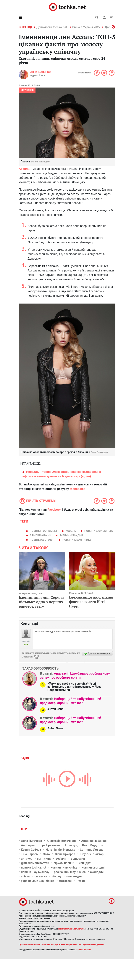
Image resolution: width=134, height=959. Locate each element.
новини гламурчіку (64, 867)
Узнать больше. (83, 949)
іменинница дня (71, 535)
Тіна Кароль (29, 854)
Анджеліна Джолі (93, 841)
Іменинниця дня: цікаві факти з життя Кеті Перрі (91, 602)
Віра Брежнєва (50, 845)
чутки (81, 881)
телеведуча (74, 876)
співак (25, 876)
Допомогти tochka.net (52, 27)
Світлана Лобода (92, 849)
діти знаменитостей (35, 863)
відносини (78, 858)
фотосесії (65, 881)
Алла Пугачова (31, 841)
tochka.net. (77, 488)
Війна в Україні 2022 (86, 27)
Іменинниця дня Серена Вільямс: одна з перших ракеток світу (41, 602)
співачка (41, 876)
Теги (24, 829)
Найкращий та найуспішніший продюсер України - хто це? (70, 701)
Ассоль (71, 530)
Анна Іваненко (40, 71)
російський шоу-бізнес (69, 872)
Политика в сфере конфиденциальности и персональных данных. (72, 944)
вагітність (44, 858)
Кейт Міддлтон (92, 845)
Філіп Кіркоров (64, 854)
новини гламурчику (76, 539)
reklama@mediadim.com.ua (71, 929)
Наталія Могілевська (60, 849)
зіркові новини (40, 535)
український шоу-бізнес (37, 881)
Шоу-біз (85, 854)
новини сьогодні (42, 539)
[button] (104, 17)
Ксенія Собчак (31, 849)
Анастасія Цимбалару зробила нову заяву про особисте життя (75, 675)
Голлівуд (71, 845)
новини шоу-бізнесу (98, 530)
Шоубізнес (27, 90)
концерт (85, 863)
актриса (26, 858)
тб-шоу (56, 876)
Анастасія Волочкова (62, 841)
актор (99, 854)
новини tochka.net (43, 530)
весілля (61, 858)
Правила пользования (29, 944)
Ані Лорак (28, 845)
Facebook (55, 509)
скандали (97, 872)
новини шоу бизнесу (35, 872)
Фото (46, 854)
